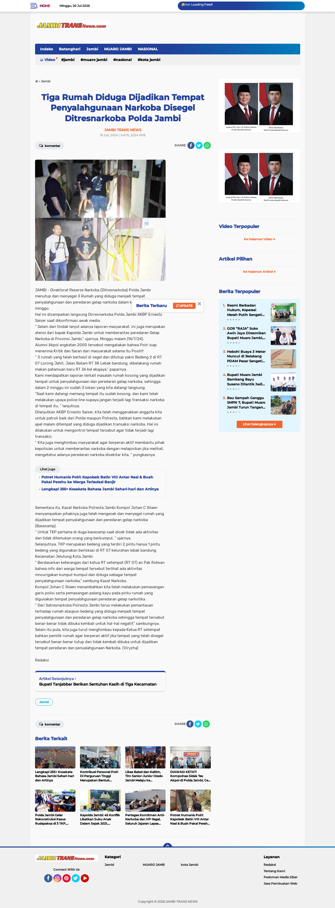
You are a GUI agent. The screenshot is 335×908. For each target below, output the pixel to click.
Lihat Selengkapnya (259, 424)
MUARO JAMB (154, 865)
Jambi (92, 49)
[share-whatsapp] (207, 145)
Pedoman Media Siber (280, 877)
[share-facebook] (191, 145)
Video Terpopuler (239, 226)
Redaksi (270, 865)
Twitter (78, 880)
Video (49, 59)
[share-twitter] (199, 145)
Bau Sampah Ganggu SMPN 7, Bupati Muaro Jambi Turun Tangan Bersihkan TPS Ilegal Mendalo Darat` (246, 403)
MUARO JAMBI (118, 49)
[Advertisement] (259, 470)
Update (184, 306)
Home (45, 6)
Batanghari (69, 49)
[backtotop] (167, 847)
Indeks (46, 49)
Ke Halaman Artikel (259, 272)
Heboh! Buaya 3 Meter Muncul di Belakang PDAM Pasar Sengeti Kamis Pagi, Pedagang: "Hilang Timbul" (246, 356)
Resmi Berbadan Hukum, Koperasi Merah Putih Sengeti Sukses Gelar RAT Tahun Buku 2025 (244, 310)
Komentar (49, 145)
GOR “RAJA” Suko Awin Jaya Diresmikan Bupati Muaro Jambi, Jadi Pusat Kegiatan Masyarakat (246, 333)
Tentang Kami (274, 871)
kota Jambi (150, 59)
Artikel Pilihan (235, 259)
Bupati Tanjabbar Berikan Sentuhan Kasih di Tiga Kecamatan (97, 684)
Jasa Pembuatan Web (280, 883)
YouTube (88, 880)
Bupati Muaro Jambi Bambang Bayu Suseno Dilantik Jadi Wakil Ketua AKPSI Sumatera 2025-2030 (245, 379)
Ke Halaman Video (259, 239)
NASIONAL (148, 49)
